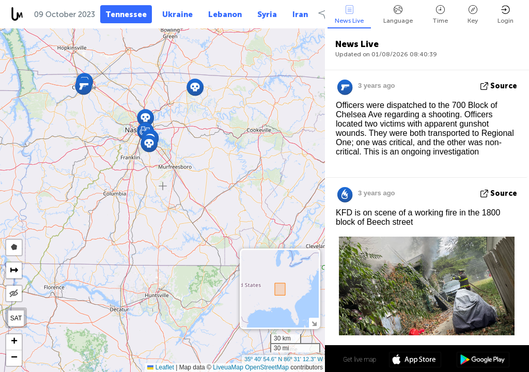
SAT (16, 318)
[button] (83, 86)
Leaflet (160, 367)
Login (505, 14)
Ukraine (177, 14)
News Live (349, 14)
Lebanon (225, 14)
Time (440, 14)
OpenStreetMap (267, 367)
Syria (267, 14)
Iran (300, 14)
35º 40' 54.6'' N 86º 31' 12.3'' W (283, 359)
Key (473, 14)
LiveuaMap (228, 367)
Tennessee (126, 14)
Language (398, 14)
